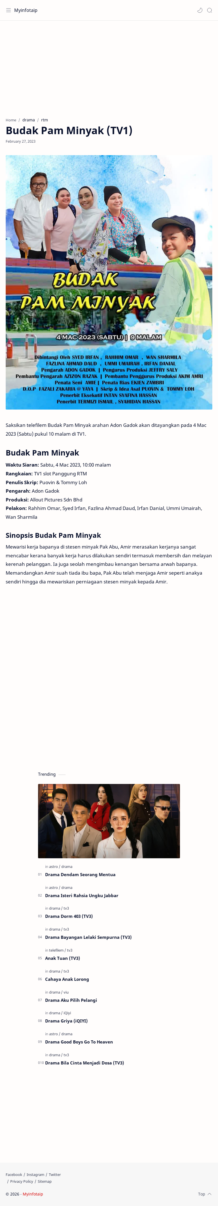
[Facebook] (14, 1174)
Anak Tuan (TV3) (62, 958)
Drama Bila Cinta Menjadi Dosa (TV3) (84, 1063)
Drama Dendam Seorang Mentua (80, 874)
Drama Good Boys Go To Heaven (79, 1042)
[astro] (54, 866)
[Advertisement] (109, 66)
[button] (200, 10)
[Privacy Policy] (21, 1181)
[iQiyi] (67, 1012)
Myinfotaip (25, 10)
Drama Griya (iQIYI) (66, 1021)
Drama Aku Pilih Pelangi (71, 1000)
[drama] (66, 866)
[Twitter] (55, 1174)
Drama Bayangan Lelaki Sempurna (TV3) (88, 937)
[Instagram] (35, 1174)
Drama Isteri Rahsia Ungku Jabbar (81, 895)
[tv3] (66, 908)
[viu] (66, 992)
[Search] (209, 10)
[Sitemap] (45, 1181)
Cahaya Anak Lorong (67, 979)
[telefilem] (57, 950)
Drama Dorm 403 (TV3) (69, 916)
